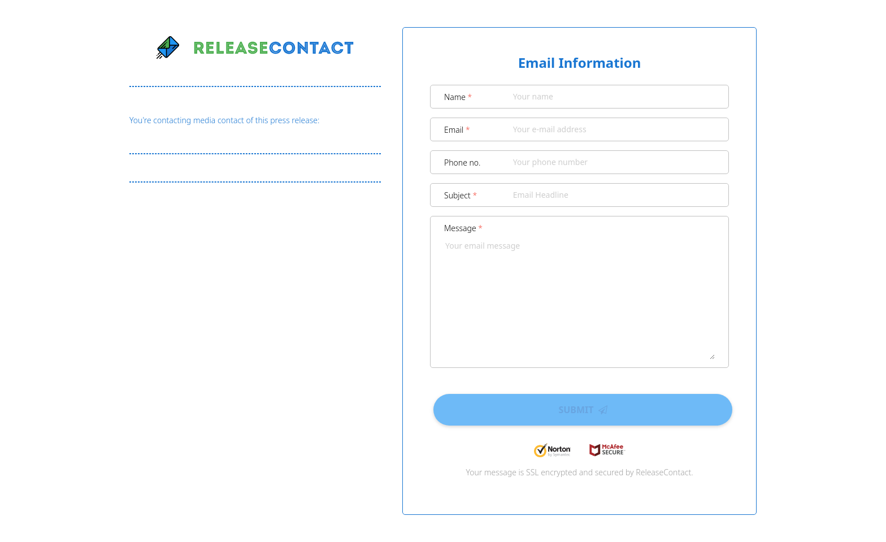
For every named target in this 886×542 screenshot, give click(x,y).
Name (458, 97)
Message (463, 228)
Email (457, 129)
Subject (460, 195)
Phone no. (462, 162)
